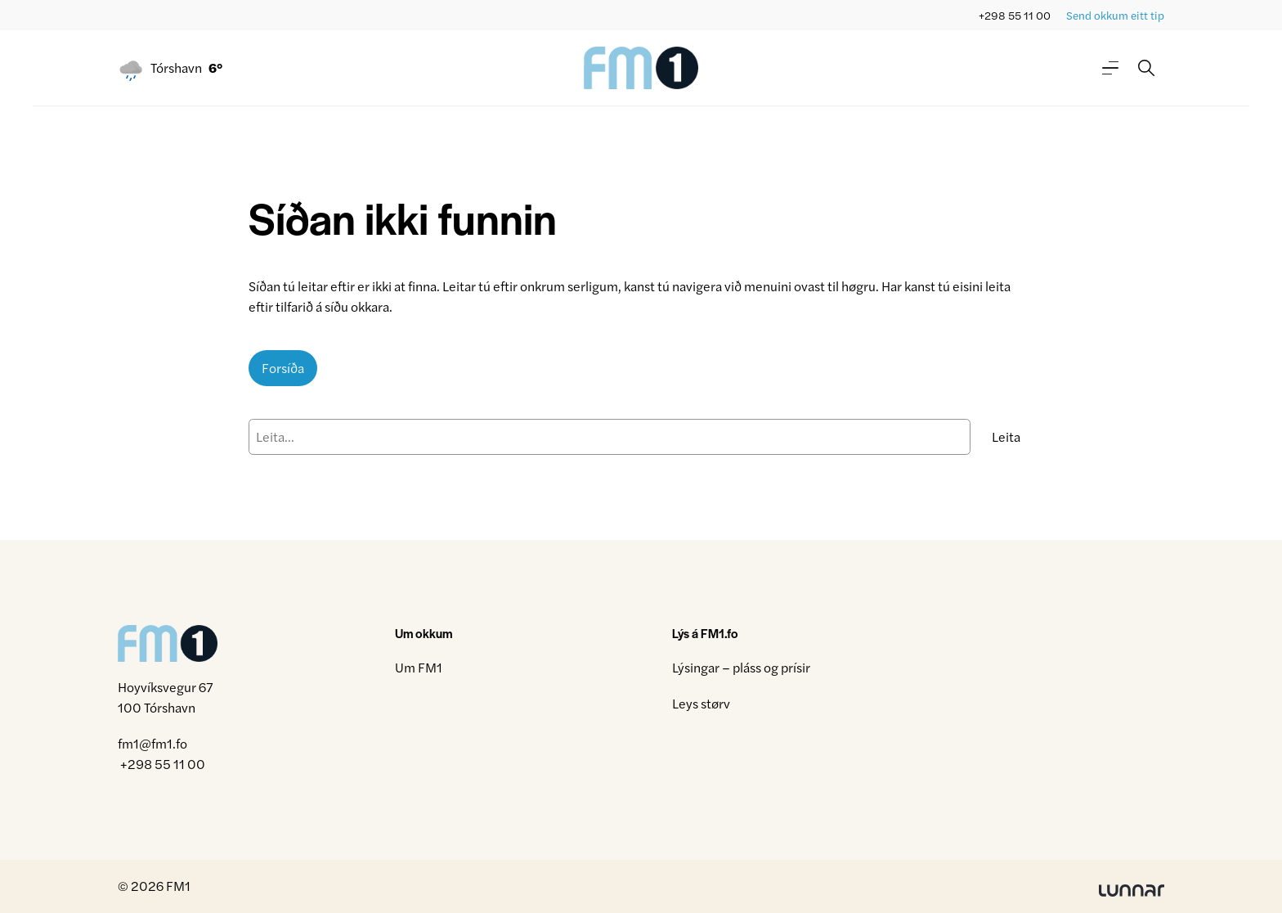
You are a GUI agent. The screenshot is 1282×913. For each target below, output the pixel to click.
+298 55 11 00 (1015, 15)
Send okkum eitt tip (1115, 15)
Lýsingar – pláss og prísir (741, 667)
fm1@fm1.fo (152, 743)
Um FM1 (418, 667)
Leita (1006, 436)
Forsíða (283, 367)
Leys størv (701, 703)
